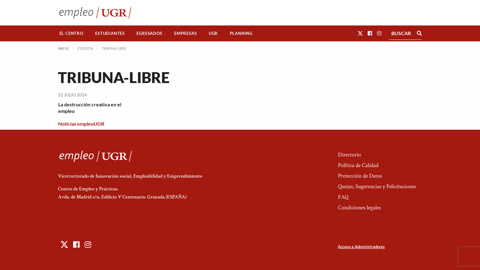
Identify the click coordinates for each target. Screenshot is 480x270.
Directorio (349, 154)
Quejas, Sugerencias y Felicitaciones (377, 186)
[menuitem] (72, 33)
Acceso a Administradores (361, 246)
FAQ (343, 197)
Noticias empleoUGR (81, 124)
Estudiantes (110, 33)
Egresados (149, 33)
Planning (241, 33)
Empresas (185, 33)
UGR (213, 33)
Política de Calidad (358, 165)
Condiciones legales (359, 207)
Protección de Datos (360, 175)
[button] (360, 33)
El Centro (71, 33)
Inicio (63, 48)
